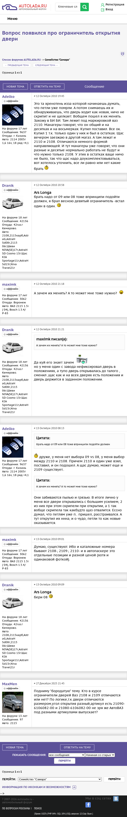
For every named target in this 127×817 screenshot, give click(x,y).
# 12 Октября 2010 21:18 (49, 283)
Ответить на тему (47, 86)
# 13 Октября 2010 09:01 (49, 539)
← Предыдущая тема (17, 65)
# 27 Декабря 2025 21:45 (49, 683)
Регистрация (115, 4)
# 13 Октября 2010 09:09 (49, 584)
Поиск (38, 808)
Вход (109, 9)
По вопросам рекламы (16, 808)
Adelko (8, 97)
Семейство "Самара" (57, 59)
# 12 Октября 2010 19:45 (49, 96)
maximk (9, 284)
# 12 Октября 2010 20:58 (49, 185)
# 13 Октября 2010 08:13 (49, 428)
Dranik (8, 186)
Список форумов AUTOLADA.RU (21, 59)
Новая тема (15, 86)
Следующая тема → (46, 65)
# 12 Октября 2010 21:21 (49, 329)
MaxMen (9, 684)
